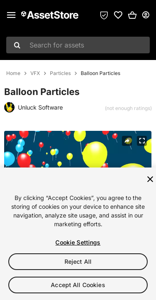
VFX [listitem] (35, 73)
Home (13, 73)
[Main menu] (11, 15)
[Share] (127, 141)
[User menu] (145, 15)
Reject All (78, 261)
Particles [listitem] (60, 73)
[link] (118, 15)
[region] (78, 234)
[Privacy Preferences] (104, 15)
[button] (132, 15)
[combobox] (78, 45)
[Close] (150, 179)
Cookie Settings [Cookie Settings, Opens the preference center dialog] (77, 242)
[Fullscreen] (142, 141)
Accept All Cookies (78, 284)
